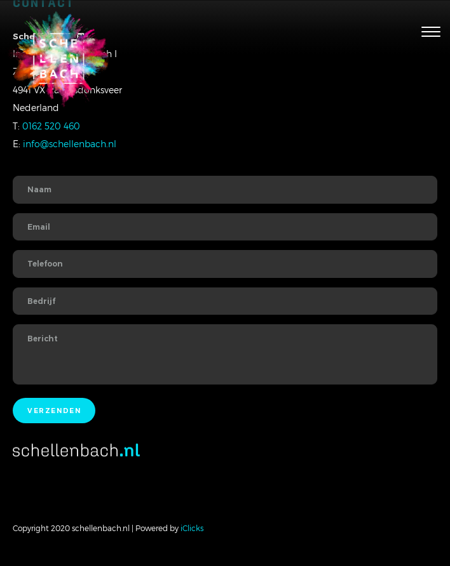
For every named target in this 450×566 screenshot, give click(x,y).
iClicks (192, 527)
